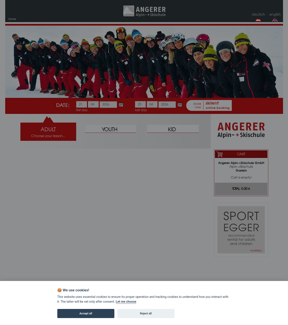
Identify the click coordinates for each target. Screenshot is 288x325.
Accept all (85, 313)
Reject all (146, 313)
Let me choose (126, 302)
